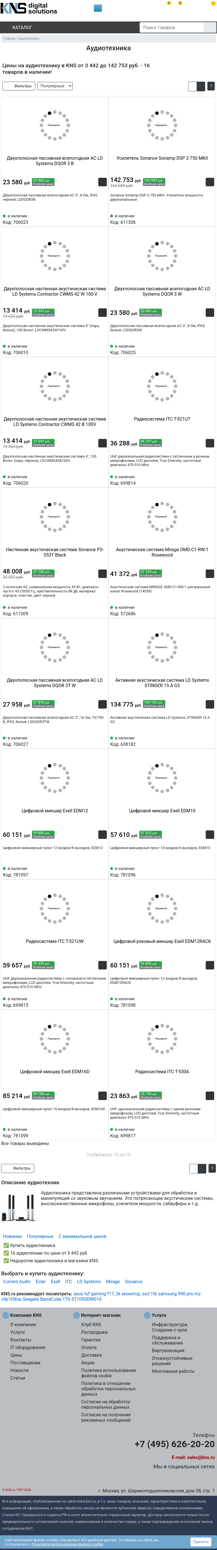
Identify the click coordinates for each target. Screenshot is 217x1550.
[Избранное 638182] (210, 740)
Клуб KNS (91, 1324)
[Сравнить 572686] (201, 610)
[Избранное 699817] (210, 1132)
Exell (55, 1281)
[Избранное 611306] (210, 218)
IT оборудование (27, 1347)
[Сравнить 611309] (93, 610)
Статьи (17, 1378)
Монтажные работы (173, 1371)
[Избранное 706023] (102, 218)
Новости (19, 1370)
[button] (192, 86)
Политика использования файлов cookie (108, 1373)
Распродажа (94, 1332)
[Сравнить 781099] (93, 1132)
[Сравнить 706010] (93, 349)
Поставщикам (25, 1362)
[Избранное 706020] (102, 479)
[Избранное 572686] (210, 610)
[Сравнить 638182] (201, 740)
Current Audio (17, 1281)
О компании (23, 1324)
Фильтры (19, 86)
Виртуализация (168, 1350)
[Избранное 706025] (210, 349)
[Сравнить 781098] (201, 1001)
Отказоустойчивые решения (172, 1361)
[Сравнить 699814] (201, 479)
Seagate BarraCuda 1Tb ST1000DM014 (62, 1299)
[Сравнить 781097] (93, 871)
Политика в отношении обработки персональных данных (108, 1389)
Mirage (113, 1281)
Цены (16, 1355)
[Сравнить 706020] (93, 479)
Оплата (88, 1347)
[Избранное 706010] (102, 349)
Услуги (17, 1332)
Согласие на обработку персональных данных (105, 1404)
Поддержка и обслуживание (167, 1340)
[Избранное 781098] (210, 1001)
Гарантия (91, 1340)
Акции (87, 1362)
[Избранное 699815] (102, 1001)
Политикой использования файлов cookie (67, 1544)
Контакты (20, 1340)
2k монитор (128, 1293)
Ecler (41, 1281)
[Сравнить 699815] (93, 1001)
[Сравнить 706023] (93, 218)
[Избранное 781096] (210, 871)
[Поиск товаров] (172, 27)
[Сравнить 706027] (93, 740)
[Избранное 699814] (210, 479)
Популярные (40, 1236)
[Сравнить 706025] (201, 349)
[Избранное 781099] (102, 1132)
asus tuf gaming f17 (93, 1293)
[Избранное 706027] (102, 740)
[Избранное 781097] (102, 871)
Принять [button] (201, 1542)
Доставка (91, 1355)
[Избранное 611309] (102, 610)
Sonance (133, 1281)
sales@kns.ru (201, 1457)
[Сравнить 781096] (201, 871)
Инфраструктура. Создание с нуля (170, 1327)
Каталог (17, 27)
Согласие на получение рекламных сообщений (106, 1417)
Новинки (12, 1236)
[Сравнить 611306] (201, 218)
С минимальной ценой (82, 1236)
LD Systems (89, 1281)
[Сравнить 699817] (201, 1132)
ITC (68, 1281)
